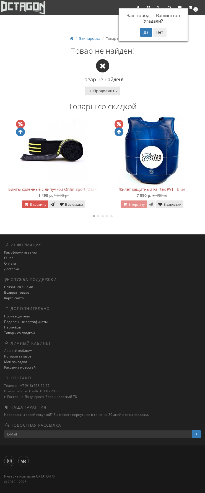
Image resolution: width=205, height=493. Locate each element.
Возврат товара (17, 292)
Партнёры (12, 327)
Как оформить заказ (20, 252)
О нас (8, 257)
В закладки (71, 204)
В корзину (35, 204)
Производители (17, 316)
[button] (169, 7)
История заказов (18, 356)
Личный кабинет (18, 350)
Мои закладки (15, 361)
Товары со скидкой (19, 332)
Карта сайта (14, 298)
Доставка (11, 269)
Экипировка (89, 38)
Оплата (10, 263)
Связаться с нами (18, 287)
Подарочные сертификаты (26, 321)
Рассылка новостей (20, 367)
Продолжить (102, 90)
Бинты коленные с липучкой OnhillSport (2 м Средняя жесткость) (70, 189)
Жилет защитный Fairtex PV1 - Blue (152, 189)
